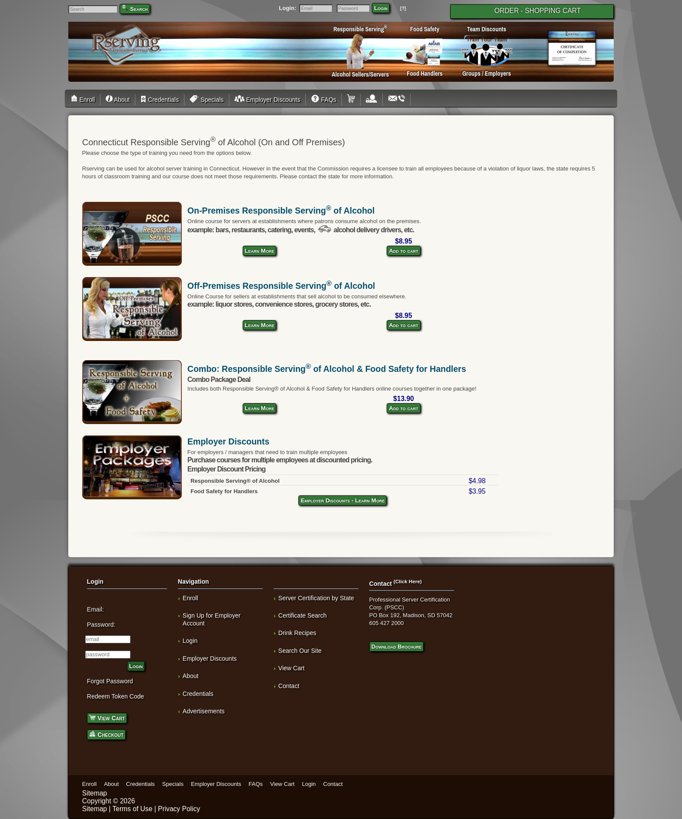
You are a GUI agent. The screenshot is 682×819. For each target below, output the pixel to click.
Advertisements (203, 711)
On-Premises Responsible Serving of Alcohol (281, 210)
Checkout (106, 734)
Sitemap (94, 793)
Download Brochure (396, 646)
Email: (95, 609)
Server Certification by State (316, 598)
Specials (207, 99)
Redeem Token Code (115, 696)
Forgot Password (110, 681)
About (118, 99)
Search (139, 9)
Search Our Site (300, 650)
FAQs (323, 99)
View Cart (107, 717)
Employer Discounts (267, 99)
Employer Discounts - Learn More (342, 500)
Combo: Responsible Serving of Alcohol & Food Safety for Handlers (326, 369)
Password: (101, 624)
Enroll (84, 99)
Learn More (259, 250)
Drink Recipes (297, 632)
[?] (403, 8)
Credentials (159, 99)
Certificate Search (302, 615)
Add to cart (403, 250)
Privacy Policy (179, 808)
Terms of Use (132, 808)
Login (381, 8)
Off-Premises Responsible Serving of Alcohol (281, 286)
